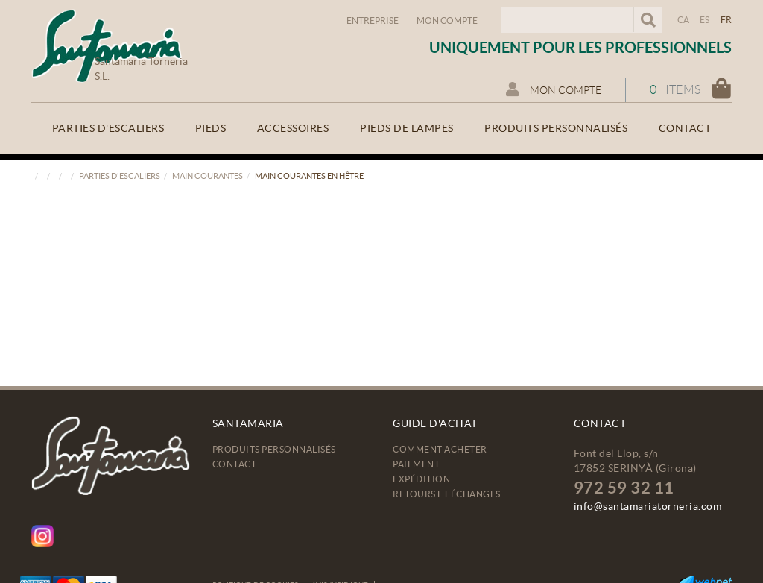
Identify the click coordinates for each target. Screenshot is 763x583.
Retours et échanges (447, 494)
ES (705, 20)
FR (726, 20)
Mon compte (447, 20)
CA (683, 20)
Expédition (421, 479)
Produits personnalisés (274, 449)
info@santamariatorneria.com (648, 506)
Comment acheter (440, 449)
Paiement (416, 464)
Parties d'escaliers (119, 175)
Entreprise (372, 20)
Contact (234, 464)
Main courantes (207, 175)
